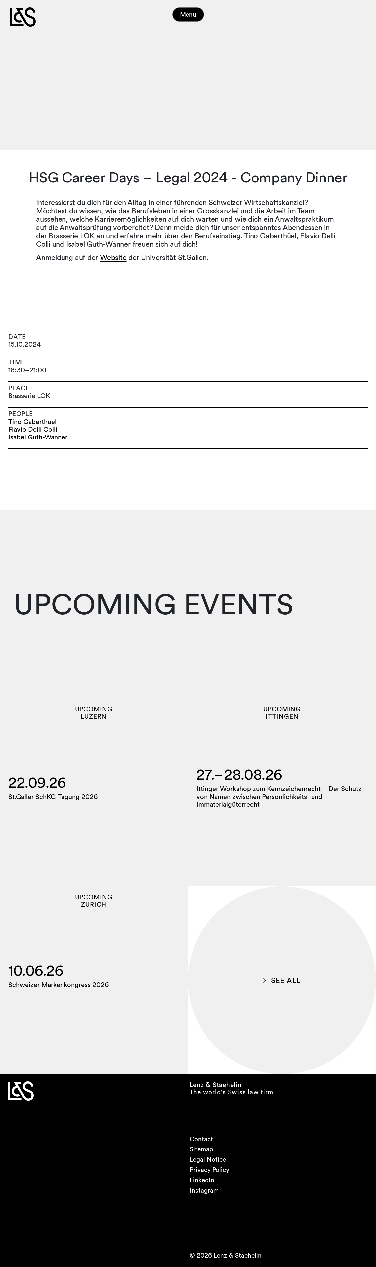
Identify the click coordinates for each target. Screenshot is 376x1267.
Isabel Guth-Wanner (37, 437)
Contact (201, 1139)
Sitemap (201, 1149)
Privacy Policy (209, 1170)
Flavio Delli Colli (32, 429)
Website (113, 257)
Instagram (204, 1190)
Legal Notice (208, 1159)
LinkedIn (202, 1180)
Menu (188, 14)
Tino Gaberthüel (32, 422)
